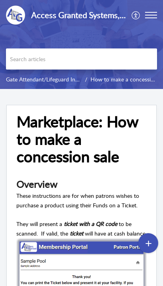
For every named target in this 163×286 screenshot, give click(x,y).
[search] (81, 59)
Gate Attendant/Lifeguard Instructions (53, 79)
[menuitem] (136, 15)
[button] (136, 15)
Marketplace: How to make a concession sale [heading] (77, 139)
